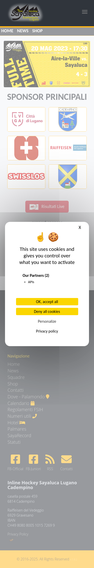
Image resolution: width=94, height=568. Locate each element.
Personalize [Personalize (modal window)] (47, 321)
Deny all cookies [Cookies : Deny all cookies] (47, 311)
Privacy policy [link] (47, 331)
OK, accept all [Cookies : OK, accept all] (47, 301)
